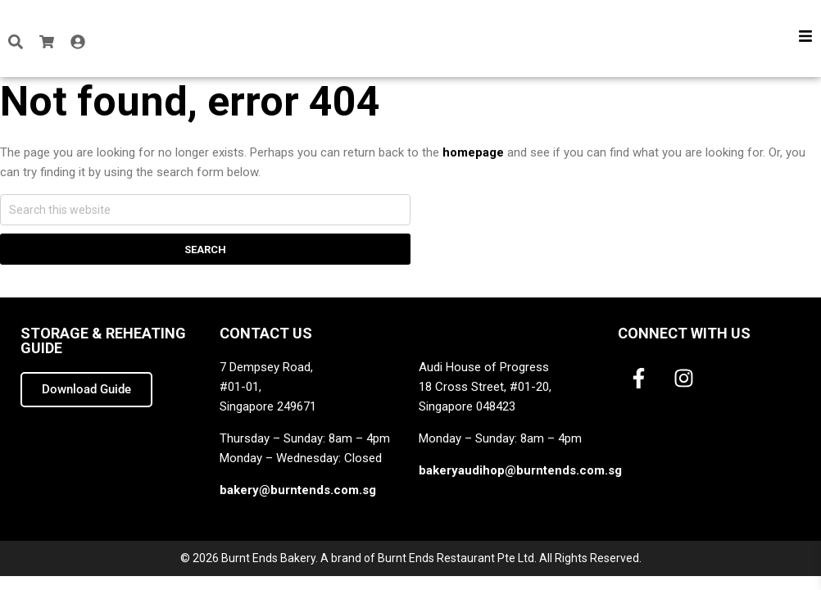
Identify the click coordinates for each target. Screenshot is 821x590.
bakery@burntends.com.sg (298, 490)
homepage (473, 152)
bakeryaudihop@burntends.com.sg (520, 470)
